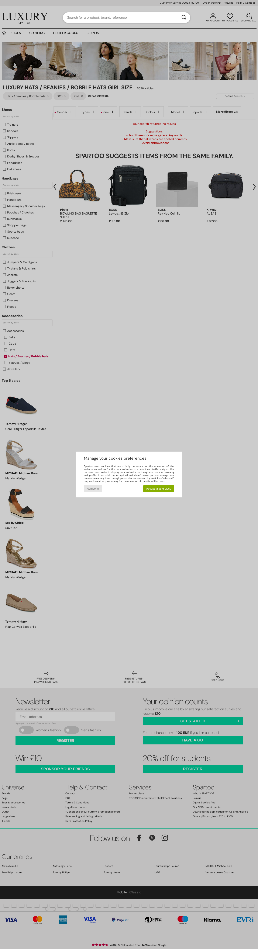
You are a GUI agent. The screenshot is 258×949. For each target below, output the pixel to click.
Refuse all (93, 488)
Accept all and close (158, 488)
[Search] (184, 17)
